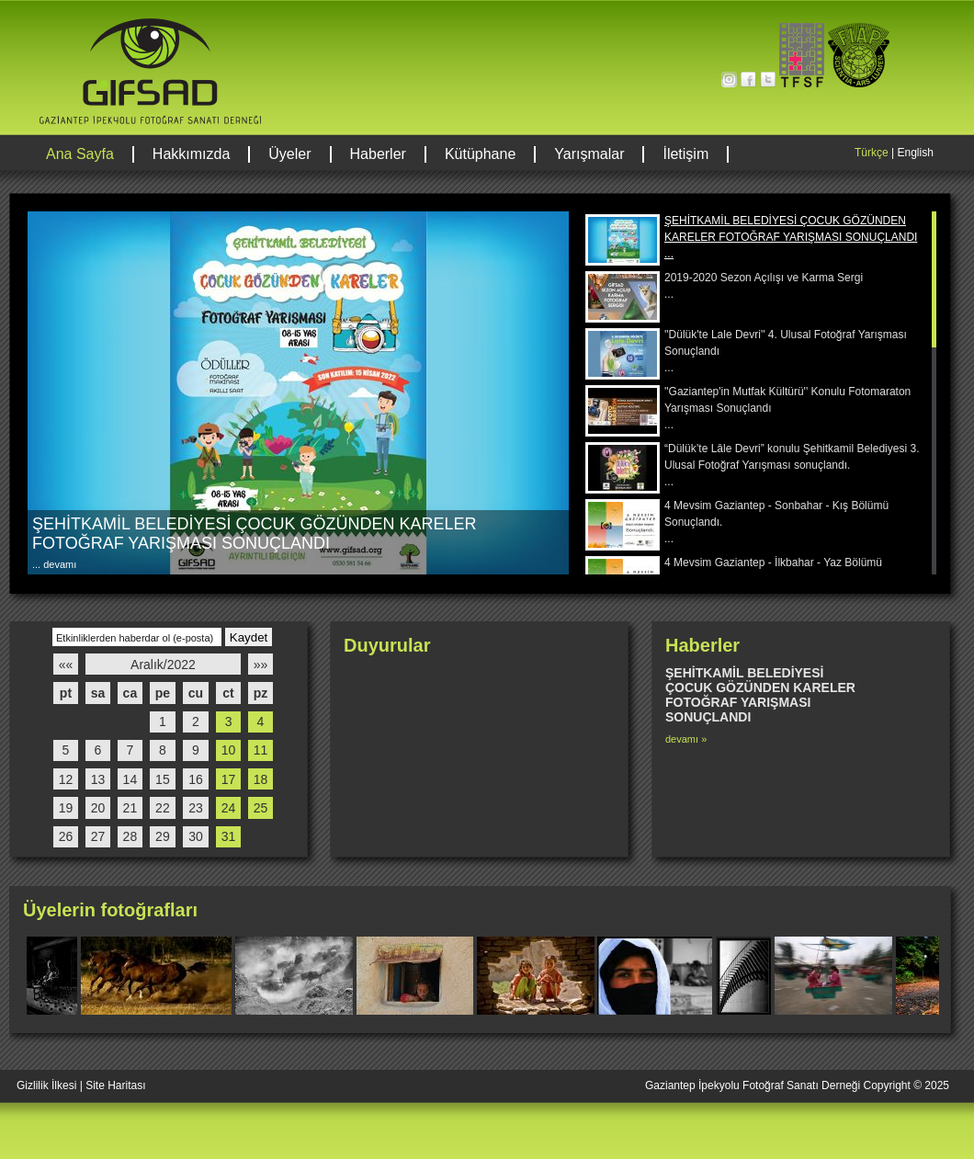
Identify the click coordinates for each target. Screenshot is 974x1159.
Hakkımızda (191, 154)
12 (66, 779)
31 (228, 836)
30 (195, 836)
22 (162, 808)
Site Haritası (115, 1085)
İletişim (685, 154)
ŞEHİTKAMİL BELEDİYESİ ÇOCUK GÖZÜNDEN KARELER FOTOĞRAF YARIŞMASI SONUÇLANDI (254, 533)
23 (195, 808)
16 (195, 779)
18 (261, 779)
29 (162, 836)
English (915, 152)
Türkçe (872, 152)
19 (66, 808)
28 (130, 836)
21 (130, 808)
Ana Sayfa (80, 154)
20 (98, 808)
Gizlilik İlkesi (46, 1085)
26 (66, 836)
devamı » (686, 738)
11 (261, 750)
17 (228, 779)
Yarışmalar (589, 154)
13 (98, 779)
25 (261, 808)
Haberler (378, 154)
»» (261, 664)
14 (130, 779)
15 (162, 779)
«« (66, 664)
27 (98, 836)
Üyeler (289, 154)
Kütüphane (480, 154)
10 (228, 750)
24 (228, 808)
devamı (58, 564)
